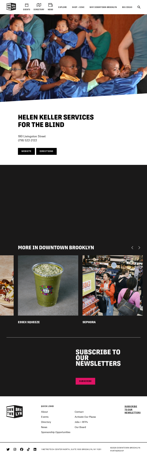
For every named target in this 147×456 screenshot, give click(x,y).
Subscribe (85, 382)
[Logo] (11, 10)
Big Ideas (127, 7)
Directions (46, 151)
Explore (62, 7)
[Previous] (133, 248)
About (44, 412)
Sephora (89, 323)
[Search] (139, 7)
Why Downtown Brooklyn (103, 7)
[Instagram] (15, 449)
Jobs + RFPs (81, 422)
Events (45, 417)
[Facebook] (22, 449)
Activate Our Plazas (85, 417)
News (44, 427)
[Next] (139, 248)
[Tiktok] (29, 449)
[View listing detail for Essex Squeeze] (48, 286)
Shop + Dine (78, 7)
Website (26, 151)
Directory (46, 422)
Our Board (80, 427)
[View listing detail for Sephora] (113, 286)
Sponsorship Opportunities (55, 432)
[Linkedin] (35, 449)
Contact (79, 412)
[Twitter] (8, 449)
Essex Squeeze (29, 323)
